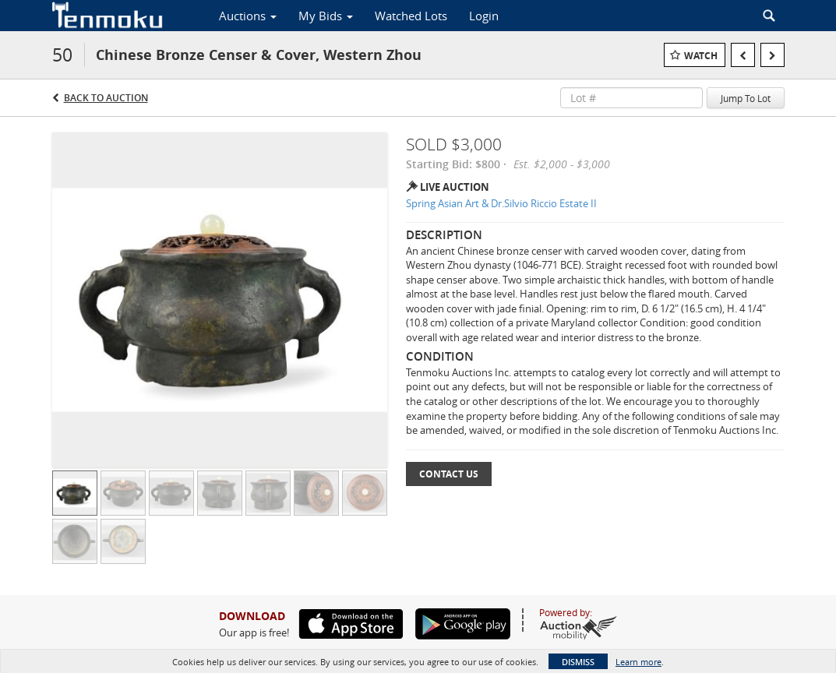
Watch (701, 55)
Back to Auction (106, 97)
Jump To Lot (746, 98)
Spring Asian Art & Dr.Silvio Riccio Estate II (501, 203)
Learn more (638, 662)
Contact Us (448, 474)
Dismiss (578, 662)
